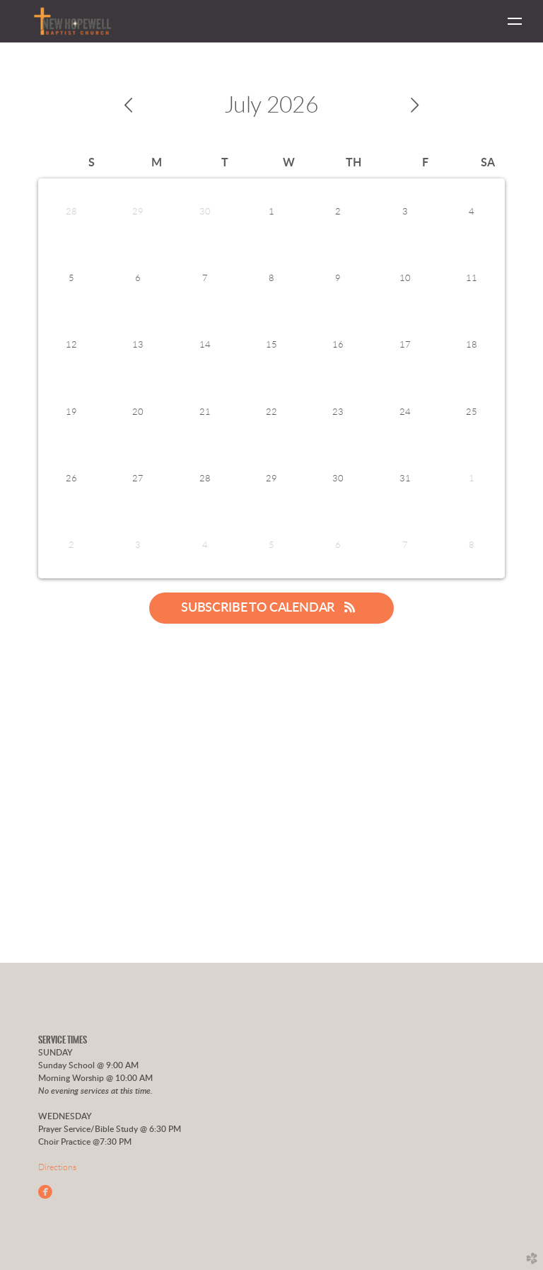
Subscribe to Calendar (271, 607)
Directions (57, 1167)
